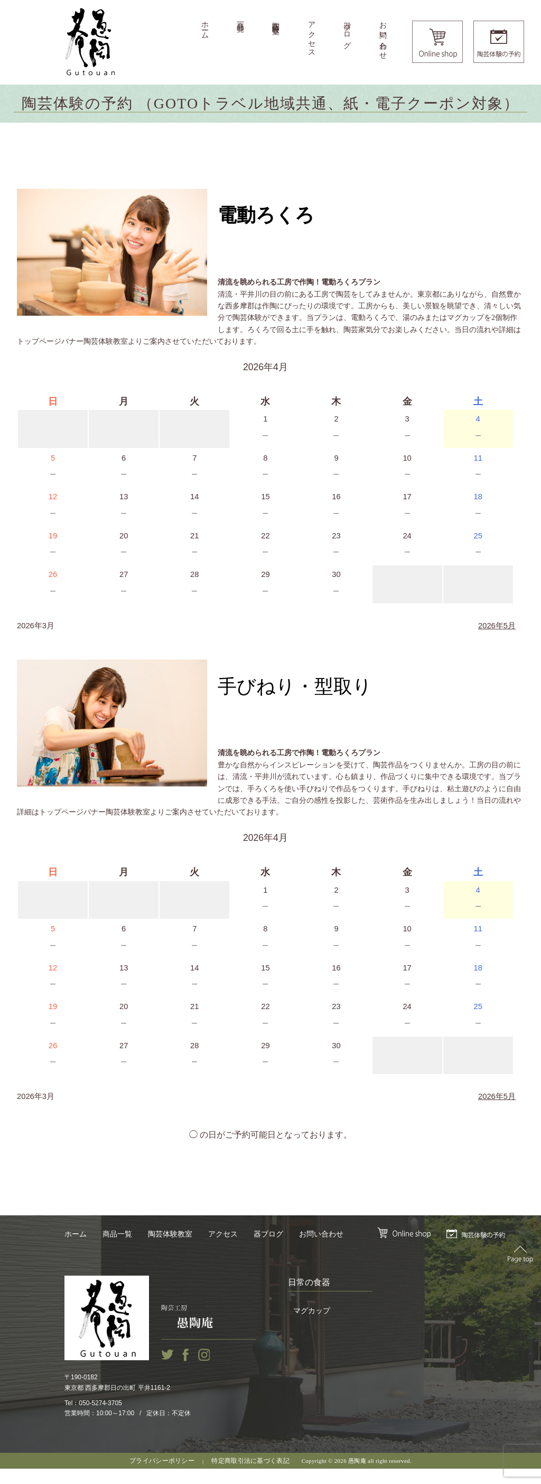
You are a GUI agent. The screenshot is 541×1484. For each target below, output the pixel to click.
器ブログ (347, 31)
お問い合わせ (383, 36)
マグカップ (311, 1327)
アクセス (311, 35)
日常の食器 (309, 1297)
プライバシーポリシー (161, 1476)
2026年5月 (495, 633)
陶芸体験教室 (276, 19)
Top (520, 1269)
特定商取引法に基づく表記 (250, 1476)
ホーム (205, 26)
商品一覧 (240, 18)
